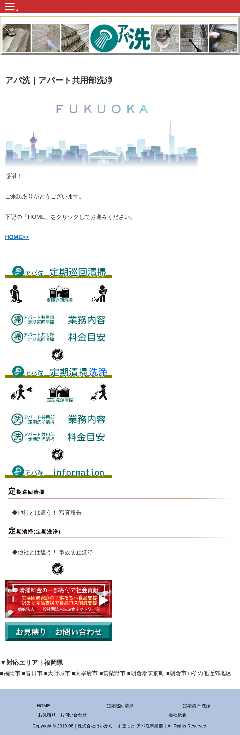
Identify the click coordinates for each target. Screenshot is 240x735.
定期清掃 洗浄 (197, 705)
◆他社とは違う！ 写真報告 (44, 513)
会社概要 (177, 714)
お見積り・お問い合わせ (62, 714)
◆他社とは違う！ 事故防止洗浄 (49, 552)
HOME (43, 705)
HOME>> (17, 237)
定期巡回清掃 (120, 705)
